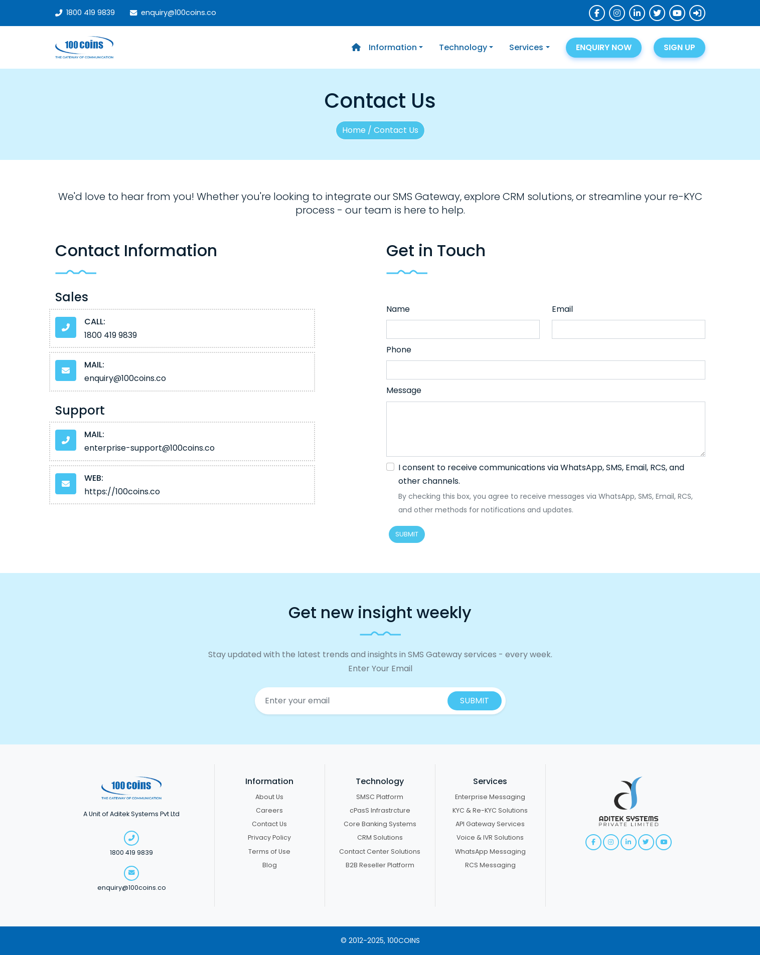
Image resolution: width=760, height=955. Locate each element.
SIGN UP (679, 47)
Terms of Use (269, 851)
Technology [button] (463, 47)
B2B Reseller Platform (380, 865)
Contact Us (269, 824)
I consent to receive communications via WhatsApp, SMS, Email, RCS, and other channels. (541, 474)
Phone (398, 349)
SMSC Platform (379, 797)
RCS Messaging (490, 865)
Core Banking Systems (380, 824)
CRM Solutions (380, 837)
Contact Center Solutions (379, 851)
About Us (269, 797)
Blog (269, 865)
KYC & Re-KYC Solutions (490, 810)
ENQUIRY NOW (604, 47)
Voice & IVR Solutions (490, 837)
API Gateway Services (490, 824)
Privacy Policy (269, 837)
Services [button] (526, 47)
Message (403, 390)
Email (562, 309)
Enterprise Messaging (490, 797)
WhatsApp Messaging (490, 851)
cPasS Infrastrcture (380, 810)
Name (398, 309)
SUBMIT (406, 534)
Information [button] (393, 47)
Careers (269, 810)
